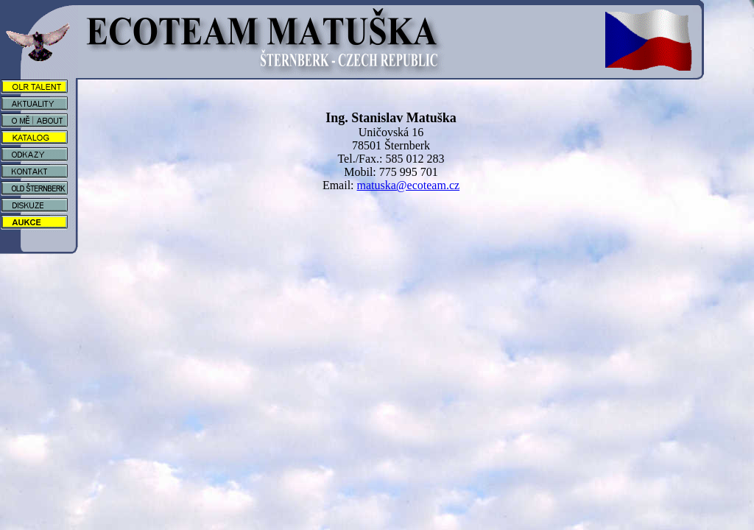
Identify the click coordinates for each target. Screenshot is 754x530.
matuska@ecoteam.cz (408, 185)
